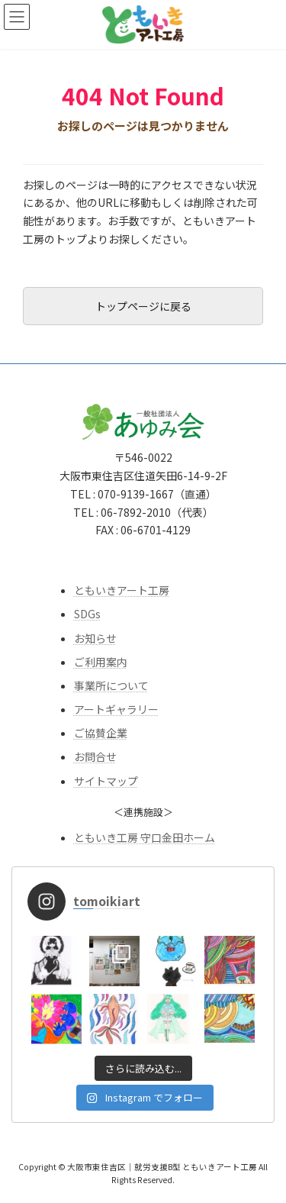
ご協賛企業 (100, 732)
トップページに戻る (143, 306)
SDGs (87, 613)
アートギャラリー (116, 709)
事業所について (111, 685)
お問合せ (95, 756)
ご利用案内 (100, 661)
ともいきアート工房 (121, 590)
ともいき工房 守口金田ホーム (144, 836)
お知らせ (95, 637)
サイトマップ (106, 780)
